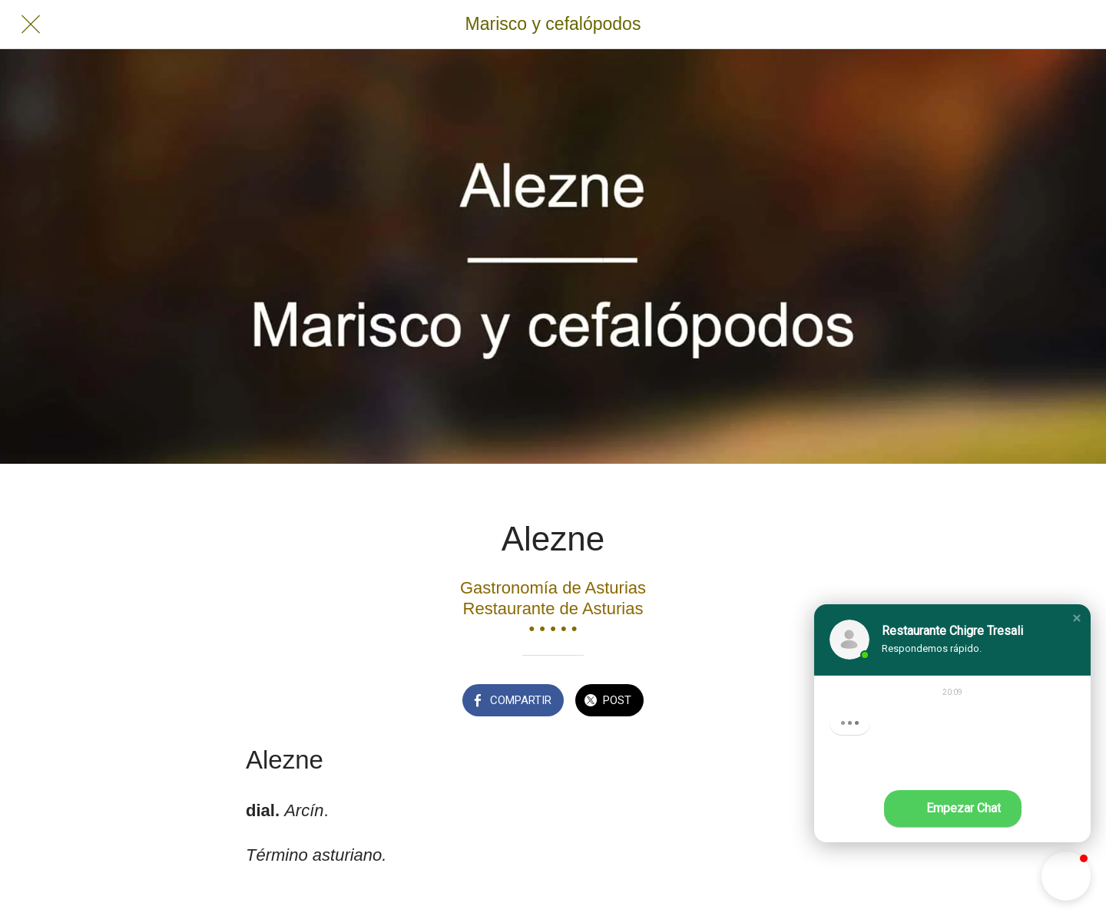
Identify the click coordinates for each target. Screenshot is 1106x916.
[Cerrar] (31, 24)
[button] (1076, 618)
